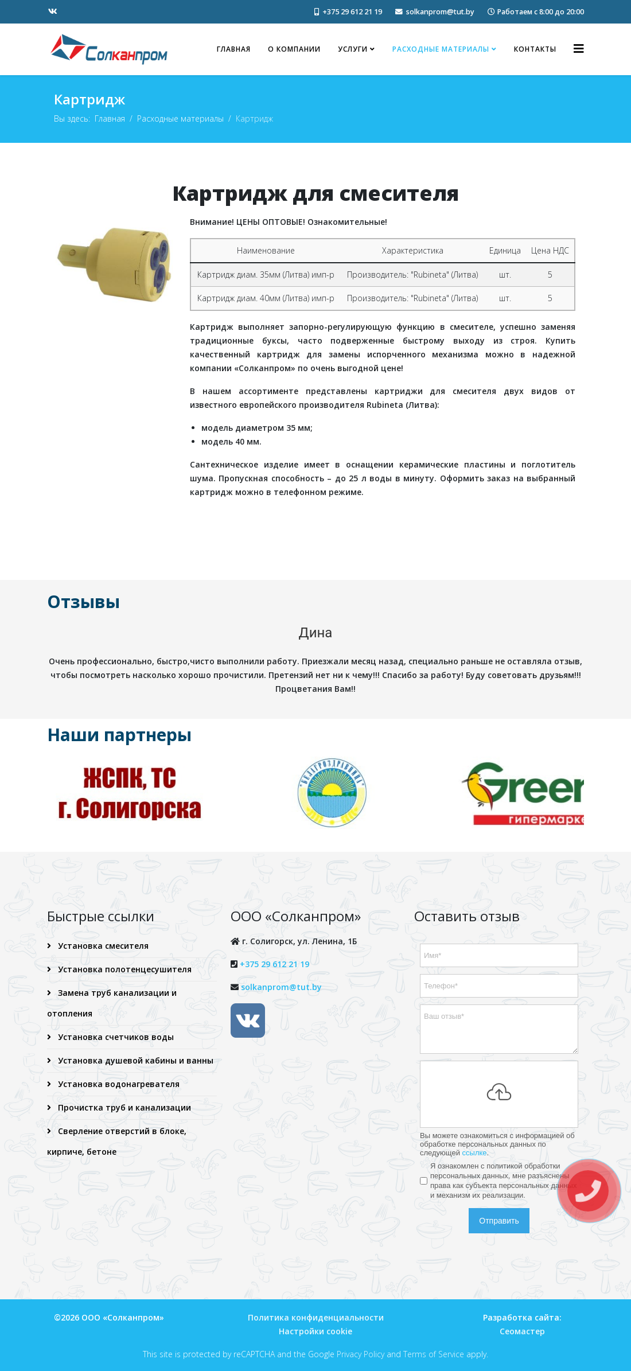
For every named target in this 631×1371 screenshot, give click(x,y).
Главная (234, 49)
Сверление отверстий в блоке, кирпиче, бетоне (116, 1139)
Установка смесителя (102, 943)
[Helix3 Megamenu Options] (579, 48)
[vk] (52, 11)
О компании (294, 49)
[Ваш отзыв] (499, 1026)
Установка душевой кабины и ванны (134, 1058)
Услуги (353, 49)
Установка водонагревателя (118, 1081)
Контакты (535, 49)
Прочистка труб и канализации (123, 1105)
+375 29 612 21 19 (352, 12)
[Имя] (499, 953)
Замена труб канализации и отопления (112, 1000)
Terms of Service (433, 1352)
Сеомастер (522, 1329)
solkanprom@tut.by (440, 12)
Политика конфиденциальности (316, 1315)
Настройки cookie (315, 1329)
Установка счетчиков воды (115, 1034)
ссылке (474, 1150)
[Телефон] (499, 983)
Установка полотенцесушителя (124, 966)
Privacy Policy (360, 1352)
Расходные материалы (440, 49)
